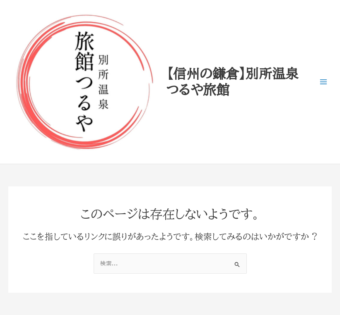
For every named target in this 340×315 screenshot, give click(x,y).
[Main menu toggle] (323, 82)
